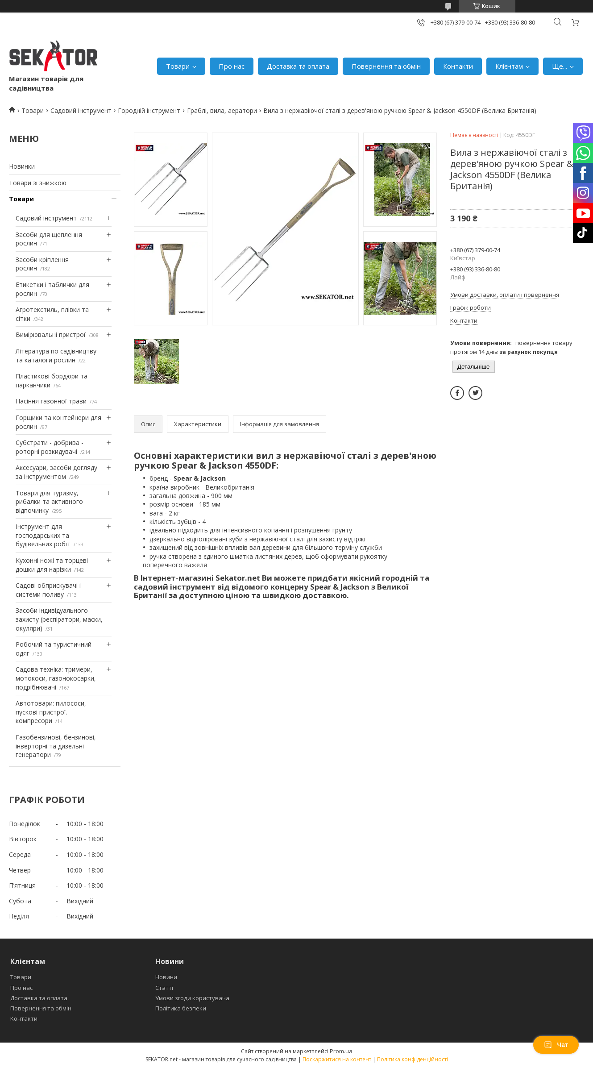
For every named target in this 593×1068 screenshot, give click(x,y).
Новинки (22, 166)
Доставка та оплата (298, 66)
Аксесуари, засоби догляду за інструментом (56, 472)
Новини (166, 977)
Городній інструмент (149, 110)
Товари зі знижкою (37, 183)
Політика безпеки (180, 1008)
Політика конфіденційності (412, 1059)
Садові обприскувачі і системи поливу (48, 589)
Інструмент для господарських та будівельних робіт (43, 535)
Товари (178, 66)
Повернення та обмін (386, 66)
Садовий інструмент (81, 110)
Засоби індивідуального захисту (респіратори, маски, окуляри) (59, 619)
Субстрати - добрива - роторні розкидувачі (49, 447)
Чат (556, 1045)
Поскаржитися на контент (337, 1059)
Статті (164, 988)
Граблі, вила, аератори (222, 110)
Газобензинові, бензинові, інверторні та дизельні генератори (56, 746)
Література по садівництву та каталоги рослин (56, 355)
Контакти (458, 66)
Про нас (232, 66)
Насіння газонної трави (51, 401)
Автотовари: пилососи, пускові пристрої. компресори (51, 712)
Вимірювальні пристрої (51, 334)
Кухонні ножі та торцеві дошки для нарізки (52, 564)
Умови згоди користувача (192, 998)
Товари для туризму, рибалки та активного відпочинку (49, 502)
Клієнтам (509, 66)
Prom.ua (341, 1051)
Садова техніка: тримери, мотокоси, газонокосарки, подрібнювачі (56, 678)
